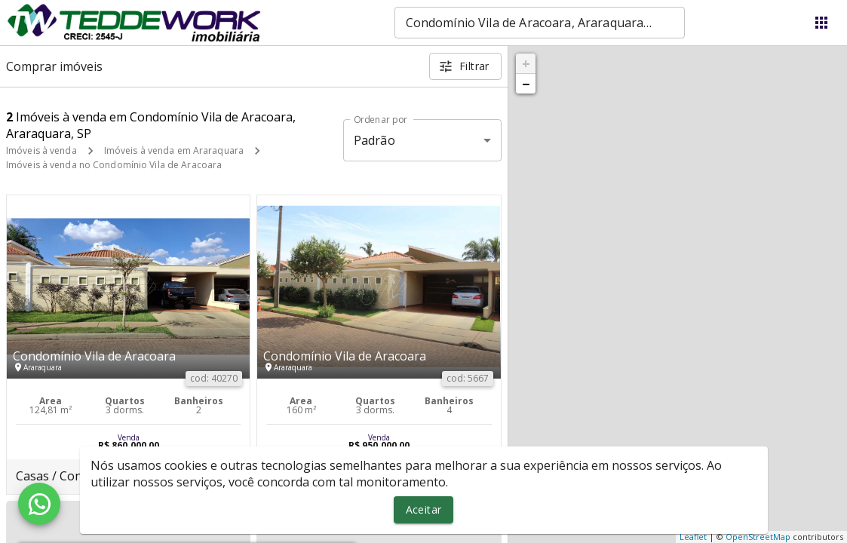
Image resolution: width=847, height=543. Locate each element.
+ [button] (526, 63)
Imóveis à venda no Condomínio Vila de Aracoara (114, 164)
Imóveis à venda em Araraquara (174, 150)
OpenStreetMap (758, 536)
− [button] (525, 84)
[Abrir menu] (821, 23)
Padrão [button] (374, 140)
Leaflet (693, 536)
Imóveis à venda (41, 150)
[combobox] (539, 22)
